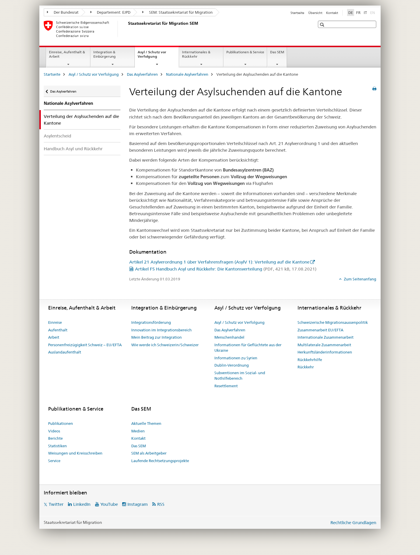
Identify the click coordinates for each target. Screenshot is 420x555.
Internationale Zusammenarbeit (326, 337)
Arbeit (53, 337)
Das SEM (277, 52)
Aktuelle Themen (146, 423)
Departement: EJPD (110, 12)
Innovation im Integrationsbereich (161, 330)
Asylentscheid (57, 136)
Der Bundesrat (62, 12)
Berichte (55, 438)
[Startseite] (127, 29)
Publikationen (60, 423)
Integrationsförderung (151, 322)
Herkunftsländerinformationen (325, 352)
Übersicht (315, 13)
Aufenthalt (57, 330)
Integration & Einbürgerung (104, 54)
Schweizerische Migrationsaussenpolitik (333, 322)
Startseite (297, 13)
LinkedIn (81, 504)
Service (54, 460)
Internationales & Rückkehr (196, 54)
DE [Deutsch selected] (350, 12)
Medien (138, 431)
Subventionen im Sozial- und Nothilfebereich (239, 375)
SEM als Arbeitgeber (149, 453)
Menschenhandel (229, 337)
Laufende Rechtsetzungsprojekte (160, 460)
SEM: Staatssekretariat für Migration (177, 12)
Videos (54, 431)
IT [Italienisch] (365, 12)
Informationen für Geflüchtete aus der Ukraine (247, 347)
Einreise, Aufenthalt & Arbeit (67, 54)
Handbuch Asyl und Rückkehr (73, 148)
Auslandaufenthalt (64, 352)
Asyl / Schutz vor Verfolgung (154, 56)
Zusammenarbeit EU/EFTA (320, 330)
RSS (160, 504)
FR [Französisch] (358, 12)
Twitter (56, 504)
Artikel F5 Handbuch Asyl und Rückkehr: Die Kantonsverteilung (225, 269)
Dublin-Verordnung (231, 365)
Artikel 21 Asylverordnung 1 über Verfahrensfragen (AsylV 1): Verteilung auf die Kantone (219, 262)
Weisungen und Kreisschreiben (75, 453)
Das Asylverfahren (142, 74)
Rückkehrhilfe (310, 359)
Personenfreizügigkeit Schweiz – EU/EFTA (85, 344)
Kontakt (332, 13)
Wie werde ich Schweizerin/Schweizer (165, 344)
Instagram (137, 504)
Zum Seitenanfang (359, 279)
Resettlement (226, 385)
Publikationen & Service (245, 52)
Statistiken (57, 445)
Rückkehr (306, 367)
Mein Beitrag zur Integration (156, 337)
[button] (323, 24)
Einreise (55, 322)
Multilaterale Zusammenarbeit (324, 344)
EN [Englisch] (373, 12)
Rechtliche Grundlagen (353, 522)
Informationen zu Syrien (235, 358)
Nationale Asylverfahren (187, 74)
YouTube (109, 504)
